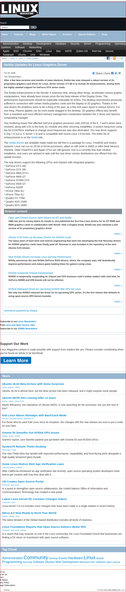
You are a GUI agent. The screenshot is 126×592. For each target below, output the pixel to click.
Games (4, 387)
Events (63, 558)
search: (3, 23)
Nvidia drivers (16, 142)
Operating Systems (16, 418)
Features (18, 34)
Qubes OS (82, 51)
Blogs (32, 34)
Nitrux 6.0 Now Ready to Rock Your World (29, 512)
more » (118, 233)
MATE (68, 51)
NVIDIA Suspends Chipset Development (30, 273)
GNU (39, 51)
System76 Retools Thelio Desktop (24, 446)
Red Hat (96, 51)
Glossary (6, 590)
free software (98, 562)
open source (15, 485)
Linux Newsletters (27, 321)
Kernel (13, 502)
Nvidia (34, 137)
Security (75, 43)
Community (6, 485)
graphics (11, 387)
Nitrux (18, 516)
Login (121, 58)
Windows (45, 54)
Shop (104, 34)
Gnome (17, 436)
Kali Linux (5, 418)
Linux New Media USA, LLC (114, 590)
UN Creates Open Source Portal (22, 481)
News (5, 34)
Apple (6, 51)
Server (87, 43)
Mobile (100, 558)
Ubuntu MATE (19, 401)
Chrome (27, 51)
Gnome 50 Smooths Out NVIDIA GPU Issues (30, 432)
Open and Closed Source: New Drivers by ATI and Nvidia (40, 217)
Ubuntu (22, 54)
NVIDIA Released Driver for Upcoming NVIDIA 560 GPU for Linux (44, 289)
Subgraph (8, 54)
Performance (6, 450)
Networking (35, 47)
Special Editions (86, 34)
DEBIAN (5, 516)
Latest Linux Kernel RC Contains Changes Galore (34, 498)
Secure (109, 51)
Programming (102, 43)
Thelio (14, 450)
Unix (32, 54)
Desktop (27, 43)
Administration (11, 43)
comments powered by (20, 310)
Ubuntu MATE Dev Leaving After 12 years (29, 397)
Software (20, 47)
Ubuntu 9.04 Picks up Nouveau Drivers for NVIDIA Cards (39, 237)
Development (43, 43)
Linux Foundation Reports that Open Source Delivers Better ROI (44, 526)
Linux (49, 51)
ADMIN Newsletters (27, 328)
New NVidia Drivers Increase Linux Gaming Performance (39, 256)
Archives (67, 34)
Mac (58, 51)
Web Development (67, 561)
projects (4, 401)
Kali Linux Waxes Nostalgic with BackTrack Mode (34, 415)
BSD (16, 51)
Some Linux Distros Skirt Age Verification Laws (33, 463)
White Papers (49, 34)
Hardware (60, 43)
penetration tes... (29, 418)
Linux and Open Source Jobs (20, 325)
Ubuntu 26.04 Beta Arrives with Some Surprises (33, 383)
